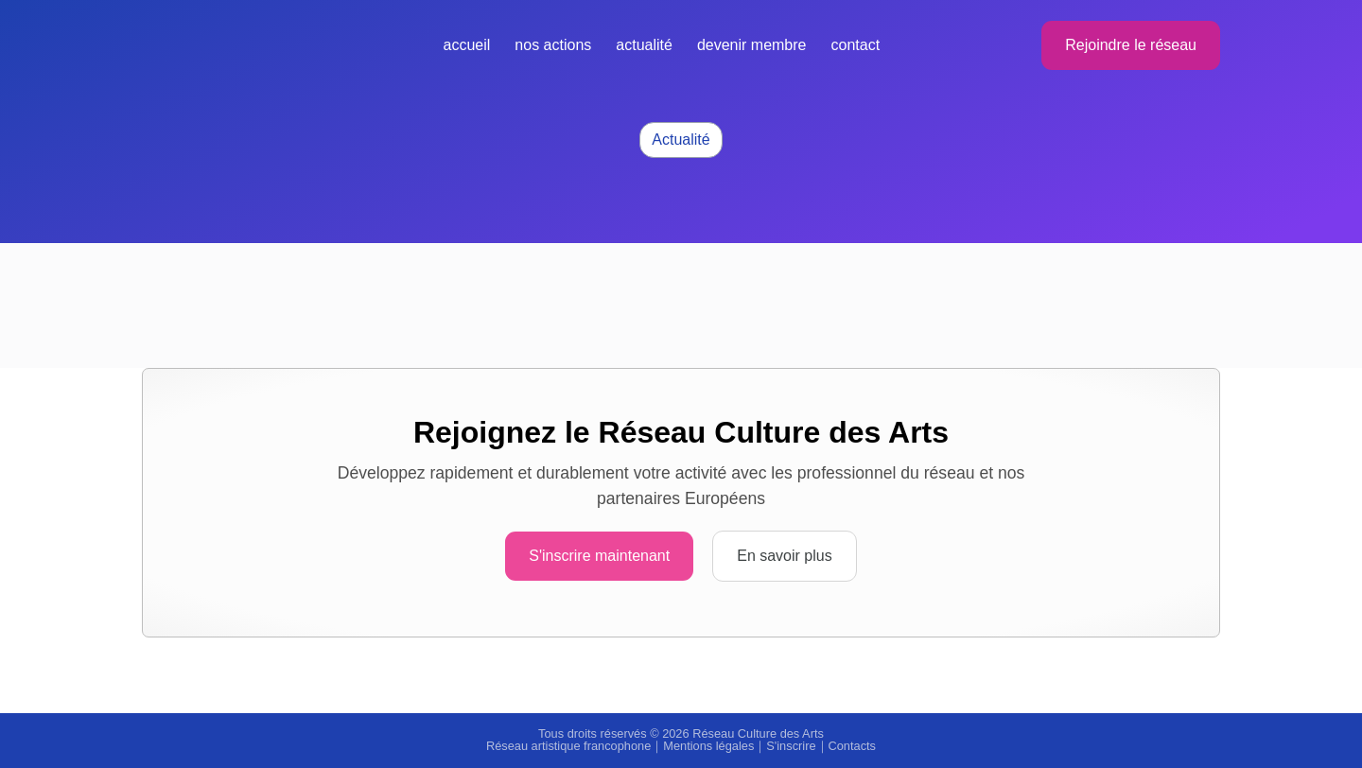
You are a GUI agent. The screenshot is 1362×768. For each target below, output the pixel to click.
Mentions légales (708, 746)
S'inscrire (790, 746)
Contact (856, 45)
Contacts (853, 746)
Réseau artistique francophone (568, 746)
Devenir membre (752, 45)
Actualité (644, 45)
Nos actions (553, 45)
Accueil (467, 45)
